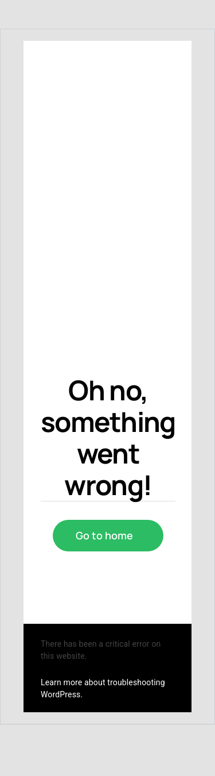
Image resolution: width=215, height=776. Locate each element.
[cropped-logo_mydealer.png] (73, 163)
